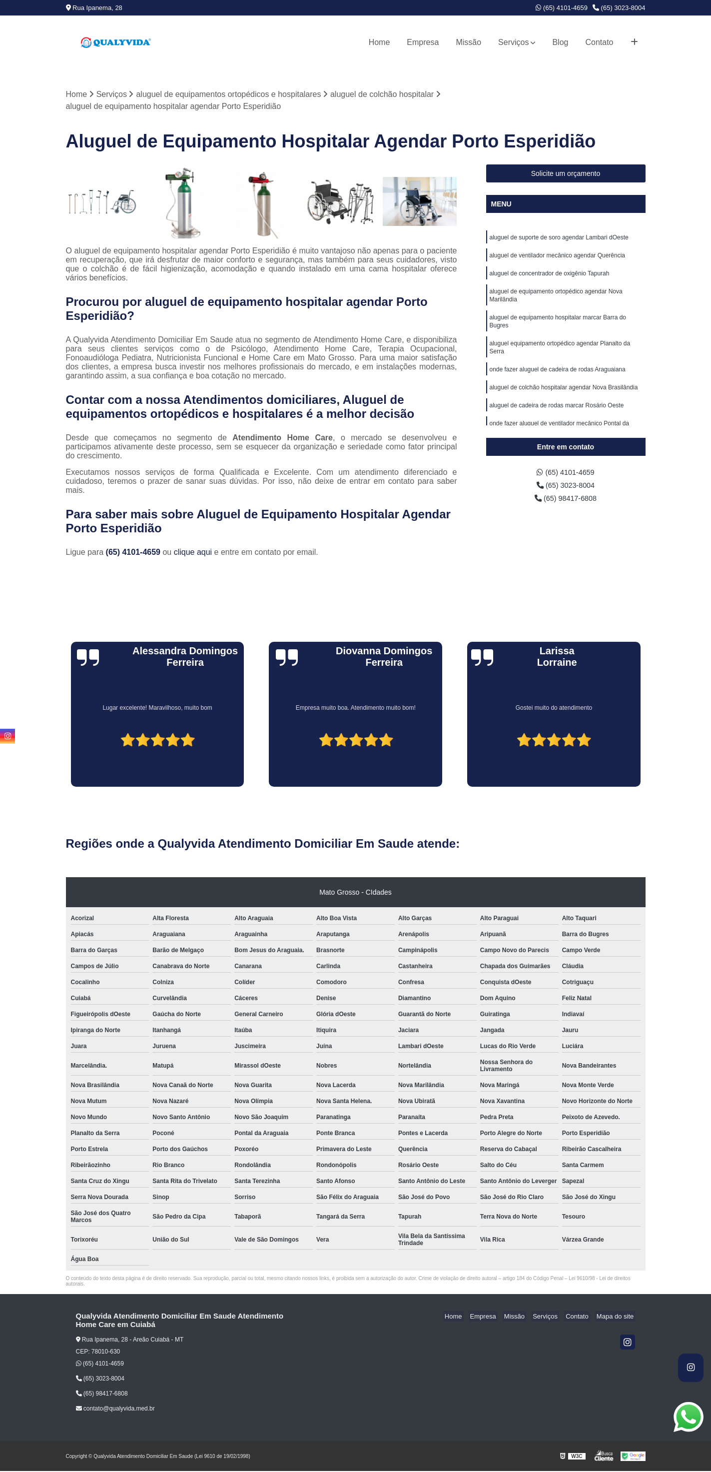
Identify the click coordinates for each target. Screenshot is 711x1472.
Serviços (513, 42)
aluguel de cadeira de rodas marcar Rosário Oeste (557, 417)
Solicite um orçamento (566, 174)
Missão (468, 42)
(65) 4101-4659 (562, 7)
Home (379, 42)
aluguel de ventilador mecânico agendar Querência (558, 257)
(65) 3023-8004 (619, 7)
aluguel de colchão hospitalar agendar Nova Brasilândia (564, 398)
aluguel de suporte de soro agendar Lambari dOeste (559, 238)
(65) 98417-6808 (566, 501)
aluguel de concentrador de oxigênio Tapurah (550, 276)
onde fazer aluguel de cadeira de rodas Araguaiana (558, 379)
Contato (599, 42)
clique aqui (193, 553)
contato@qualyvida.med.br (115, 1409)
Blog (560, 42)
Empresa (423, 42)
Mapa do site (616, 1317)
